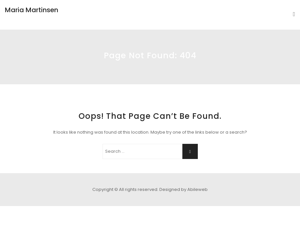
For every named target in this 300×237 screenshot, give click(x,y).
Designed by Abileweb (183, 189)
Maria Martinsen (31, 9)
